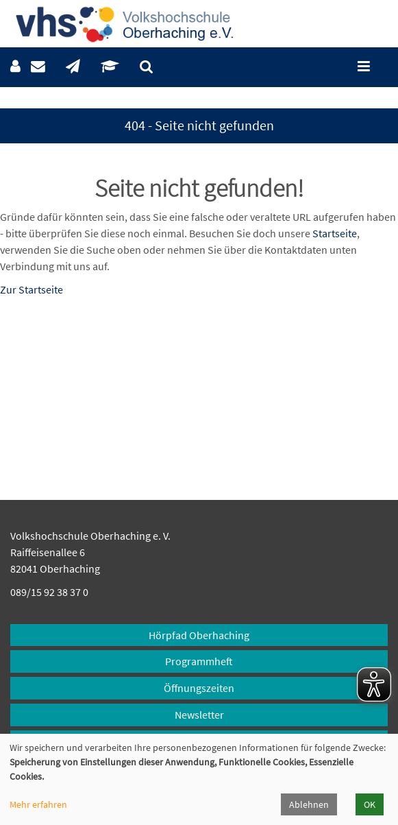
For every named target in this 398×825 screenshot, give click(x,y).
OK (369, 804)
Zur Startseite (31, 289)
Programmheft (199, 661)
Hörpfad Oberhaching (199, 635)
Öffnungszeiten (199, 688)
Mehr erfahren (38, 804)
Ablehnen (309, 804)
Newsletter (199, 714)
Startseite (334, 233)
